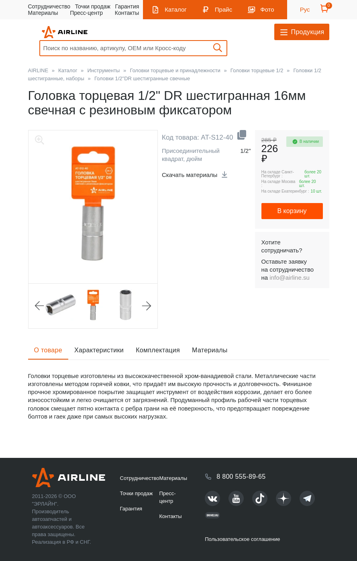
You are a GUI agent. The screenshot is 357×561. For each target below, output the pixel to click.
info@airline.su (289, 277)
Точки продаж (92, 6)
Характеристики (99, 350)
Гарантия (127, 6)
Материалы (43, 13)
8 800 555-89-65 (240, 476)
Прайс (223, 9)
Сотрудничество (49, 6)
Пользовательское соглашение (242, 539)
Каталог (176, 9)
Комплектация (158, 350)
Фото (267, 9)
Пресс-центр (86, 13)
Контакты (127, 13)
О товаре (48, 350)
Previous (39, 306)
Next (146, 306)
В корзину (291, 210)
